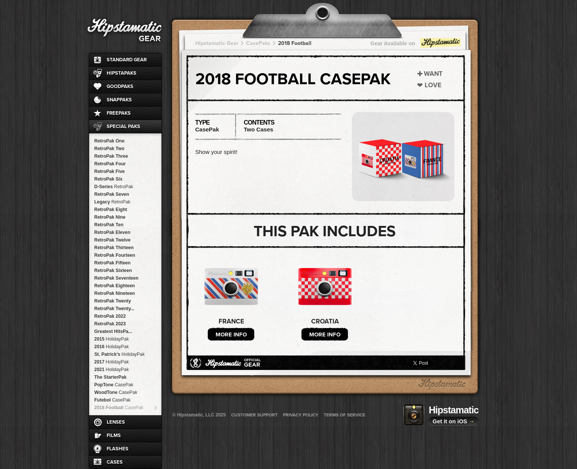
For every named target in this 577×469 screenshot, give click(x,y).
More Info (231, 334)
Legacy (112, 202)
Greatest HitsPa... (113, 331)
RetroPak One (109, 141)
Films (114, 435)
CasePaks (258, 43)
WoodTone (115, 392)
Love (433, 85)
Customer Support (254, 415)
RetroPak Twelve (112, 240)
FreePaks (119, 113)
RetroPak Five (109, 171)
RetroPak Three (111, 156)
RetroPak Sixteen (113, 270)
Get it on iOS (454, 421)
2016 (111, 346)
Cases (115, 462)
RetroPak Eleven (112, 232)
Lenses (116, 422)
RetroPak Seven (111, 194)
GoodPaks (120, 86)
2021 (111, 369)
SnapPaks (119, 100)
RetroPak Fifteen (112, 263)
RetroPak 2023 (110, 324)
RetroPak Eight (110, 209)
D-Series (113, 186)
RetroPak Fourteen (114, 255)
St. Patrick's (119, 354)
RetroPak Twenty (112, 301)
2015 (111, 339)
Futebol (112, 400)
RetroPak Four (110, 163)
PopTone (113, 384)
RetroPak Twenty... (114, 308)
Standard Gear (127, 60)
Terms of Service (344, 415)
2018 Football (119, 407)
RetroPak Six (108, 179)
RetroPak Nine (110, 217)
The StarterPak (110, 377)
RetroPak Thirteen (114, 247)
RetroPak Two (109, 148)
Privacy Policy (300, 415)
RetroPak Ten (108, 224)
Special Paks (123, 126)
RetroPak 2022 (110, 316)
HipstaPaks (121, 73)
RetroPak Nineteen (114, 293)
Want (433, 74)
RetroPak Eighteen (114, 285)
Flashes (117, 449)
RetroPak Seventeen (116, 278)
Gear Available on (416, 45)
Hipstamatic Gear (216, 43)
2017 (111, 362)
